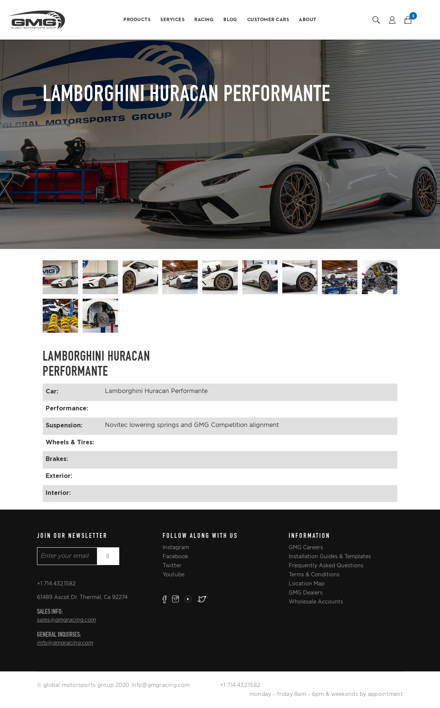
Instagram (176, 547)
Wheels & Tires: (70, 442)
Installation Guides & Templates (330, 556)
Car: (52, 391)
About (308, 19)
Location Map (307, 584)
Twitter (172, 565)
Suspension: (64, 425)
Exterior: (59, 475)
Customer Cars (268, 19)
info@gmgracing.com (65, 643)
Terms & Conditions (314, 574)
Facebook (175, 556)
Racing (204, 19)
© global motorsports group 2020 (83, 685)
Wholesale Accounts (316, 602)
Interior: (58, 492)
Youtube (174, 574)
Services (172, 19)
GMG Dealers (306, 593)
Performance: (67, 408)
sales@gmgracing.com (66, 620)
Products (137, 19)
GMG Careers (306, 547)
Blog (230, 19)
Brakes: (57, 458)
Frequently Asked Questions (326, 565)
